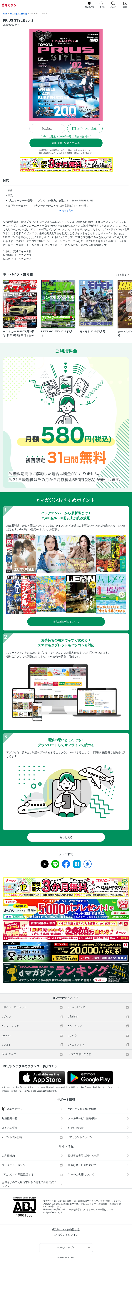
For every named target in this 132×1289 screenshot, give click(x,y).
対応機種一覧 (9, 1118)
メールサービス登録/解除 (82, 1118)
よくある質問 (9, 1127)
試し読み (47, 128)
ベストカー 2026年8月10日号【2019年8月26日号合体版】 (18, 333)
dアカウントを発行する (66, 1229)
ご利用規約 (8, 1155)
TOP (5, 14)
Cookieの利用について (81, 1174)
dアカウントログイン (80, 1137)
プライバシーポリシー (15, 1165)
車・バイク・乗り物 (18, 14)
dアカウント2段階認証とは (17, 1174)
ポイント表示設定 (12, 1137)
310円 (66, 143)
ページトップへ (66, 1247)
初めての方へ (12, 1109)
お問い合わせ (75, 1127)
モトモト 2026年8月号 (92, 331)
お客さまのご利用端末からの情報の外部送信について (29, 1184)
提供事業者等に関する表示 (83, 1155)
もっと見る (120, 274)
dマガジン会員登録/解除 (82, 1108)
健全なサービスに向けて (82, 1165)
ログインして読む (87, 128)
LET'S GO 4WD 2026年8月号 (57, 333)
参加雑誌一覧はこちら (66, 621)
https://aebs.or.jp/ (53, 1212)
